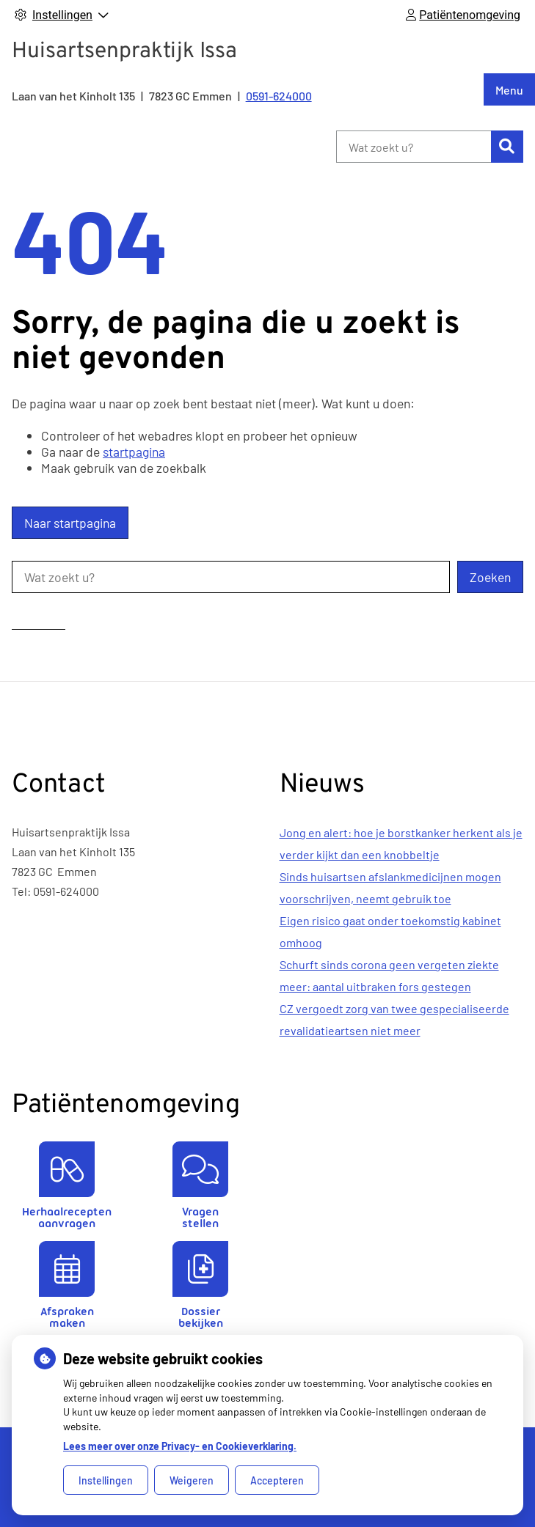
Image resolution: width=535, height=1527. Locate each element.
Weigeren (192, 1480)
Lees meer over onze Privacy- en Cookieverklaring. (179, 1446)
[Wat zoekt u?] (413, 146)
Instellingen (106, 1480)
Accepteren (277, 1480)
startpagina (134, 452)
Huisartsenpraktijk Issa (124, 51)
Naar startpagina (70, 523)
